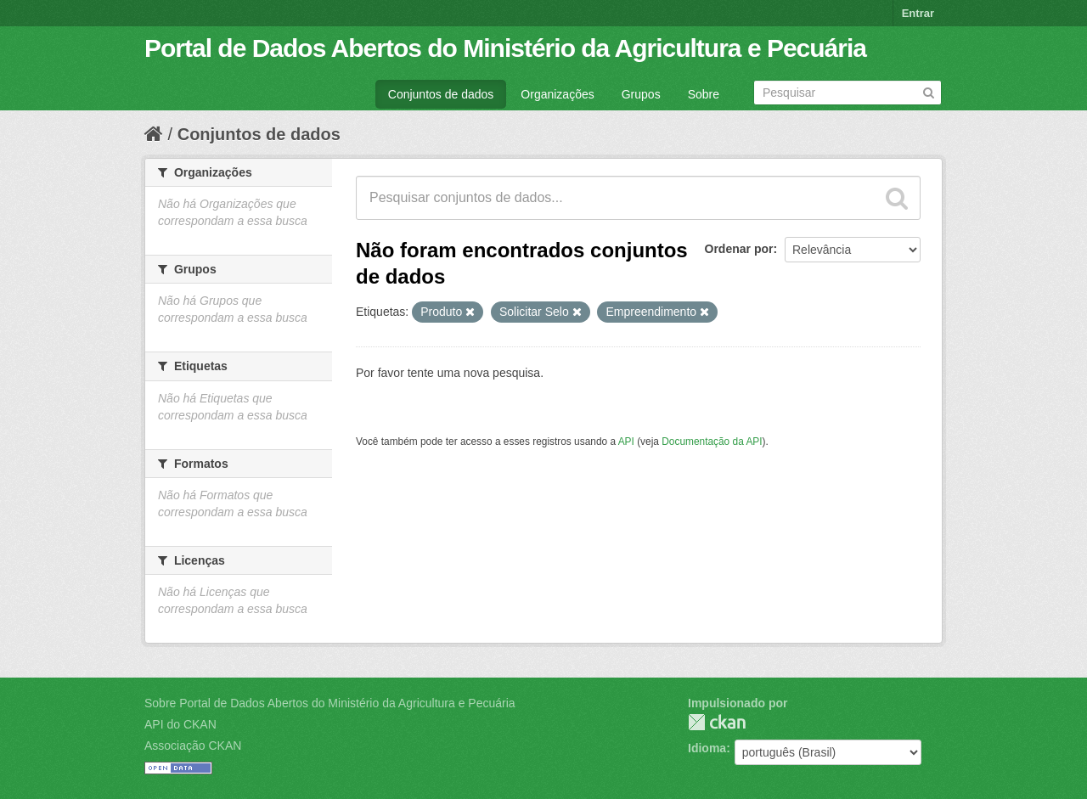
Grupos (641, 94)
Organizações (557, 94)
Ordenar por (739, 249)
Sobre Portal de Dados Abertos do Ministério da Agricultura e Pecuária (329, 703)
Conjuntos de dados (441, 94)
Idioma (707, 748)
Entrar (918, 13)
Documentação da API (712, 441)
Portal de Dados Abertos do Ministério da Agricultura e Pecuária (505, 48)
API (626, 441)
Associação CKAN (192, 745)
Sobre (703, 94)
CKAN (717, 722)
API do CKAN (180, 724)
